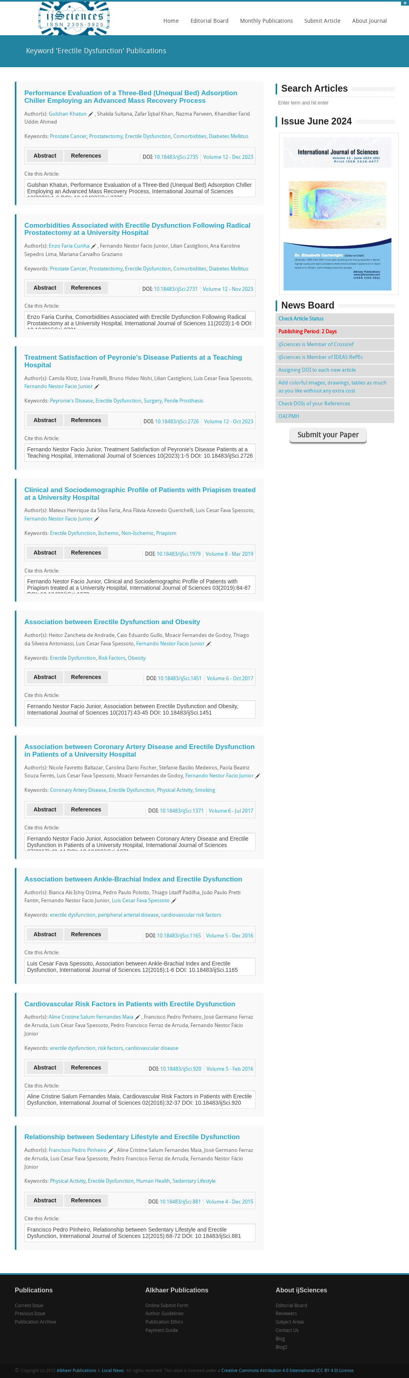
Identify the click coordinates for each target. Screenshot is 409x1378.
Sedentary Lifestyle (194, 1181)
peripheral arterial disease (128, 915)
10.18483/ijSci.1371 (182, 811)
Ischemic (108, 533)
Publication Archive (35, 1322)
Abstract (45, 155)
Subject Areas (290, 1322)
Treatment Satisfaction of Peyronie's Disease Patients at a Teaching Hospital (133, 361)
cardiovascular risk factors (191, 915)
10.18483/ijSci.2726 (177, 422)
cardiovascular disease (151, 1048)
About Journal (367, 24)
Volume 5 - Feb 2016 (229, 1069)
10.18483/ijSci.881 (180, 1202)
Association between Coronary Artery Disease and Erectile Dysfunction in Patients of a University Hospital (139, 750)
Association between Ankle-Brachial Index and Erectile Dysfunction (133, 879)
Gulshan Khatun (68, 114)
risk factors (110, 1048)
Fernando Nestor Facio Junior (58, 386)
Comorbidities (189, 136)
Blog (280, 1339)
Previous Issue (30, 1314)
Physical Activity (175, 790)
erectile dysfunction (72, 915)
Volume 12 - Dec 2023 (228, 157)
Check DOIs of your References (314, 404)
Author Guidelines (164, 1314)
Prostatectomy (106, 136)
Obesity (136, 658)
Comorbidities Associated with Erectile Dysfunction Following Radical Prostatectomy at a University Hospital (137, 229)
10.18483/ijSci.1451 (180, 678)
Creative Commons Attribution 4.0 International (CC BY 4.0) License (287, 1371)
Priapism (166, 533)
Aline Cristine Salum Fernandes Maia (91, 1017)
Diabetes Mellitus (228, 136)
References (86, 155)
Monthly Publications (264, 24)
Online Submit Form (167, 1306)
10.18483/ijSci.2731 (176, 289)
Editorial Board (207, 24)
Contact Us (287, 1330)
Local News (113, 1371)
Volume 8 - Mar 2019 (229, 554)
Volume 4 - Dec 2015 (229, 1202)
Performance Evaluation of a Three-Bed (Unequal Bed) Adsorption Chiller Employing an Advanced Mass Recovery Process (130, 96)
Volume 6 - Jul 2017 (231, 811)
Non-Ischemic (137, 533)
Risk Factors (111, 658)
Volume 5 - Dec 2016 (229, 936)
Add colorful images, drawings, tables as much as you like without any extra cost (332, 387)
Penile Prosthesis (183, 401)
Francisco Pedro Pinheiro (78, 1150)
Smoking (205, 790)
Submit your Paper (328, 435)
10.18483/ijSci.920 (180, 1069)
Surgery (153, 401)
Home (171, 21)
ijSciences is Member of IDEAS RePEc (320, 357)
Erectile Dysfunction (148, 136)
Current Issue (29, 1306)
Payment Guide (161, 1330)
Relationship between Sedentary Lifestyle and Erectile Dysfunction (132, 1137)
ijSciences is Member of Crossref (315, 344)
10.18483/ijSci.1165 (179, 936)
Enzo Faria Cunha (69, 246)
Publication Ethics (164, 1322)
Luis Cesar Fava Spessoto (141, 900)
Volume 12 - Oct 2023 (228, 422)
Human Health (153, 1181)
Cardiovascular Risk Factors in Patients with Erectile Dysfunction (129, 1004)
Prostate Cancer (68, 136)
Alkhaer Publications (76, 1371)
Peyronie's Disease (71, 401)
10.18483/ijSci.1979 (179, 554)
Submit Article (320, 24)
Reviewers (286, 1314)
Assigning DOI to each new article (317, 370)
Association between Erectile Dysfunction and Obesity (112, 622)
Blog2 (282, 1347)
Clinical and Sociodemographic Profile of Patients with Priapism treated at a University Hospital (140, 493)
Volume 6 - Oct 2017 (230, 678)
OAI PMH (288, 416)
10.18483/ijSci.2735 (176, 157)
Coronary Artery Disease (78, 790)
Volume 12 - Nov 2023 (228, 289)
